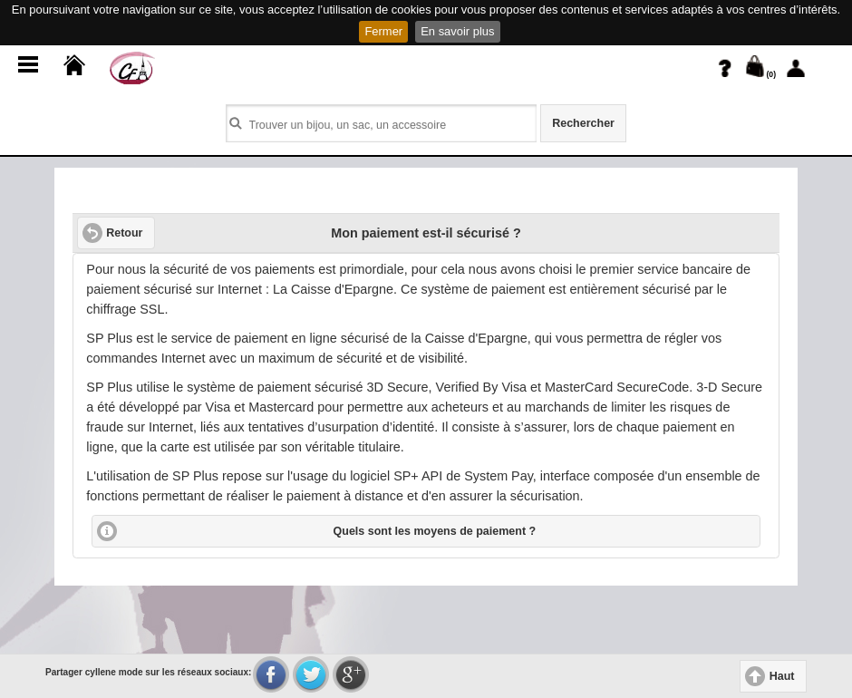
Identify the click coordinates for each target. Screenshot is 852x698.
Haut (782, 676)
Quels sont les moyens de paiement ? (435, 531)
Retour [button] (124, 233)
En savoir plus (457, 31)
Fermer (383, 31)
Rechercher (583, 123)
